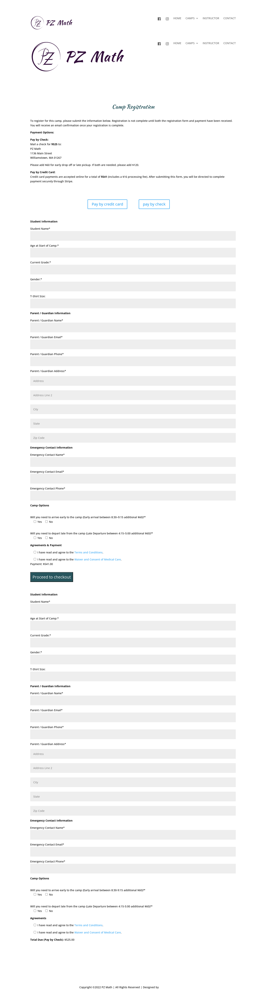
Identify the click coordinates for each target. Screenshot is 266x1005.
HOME (177, 18)
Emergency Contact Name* (133, 458)
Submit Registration (52, 949)
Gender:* (133, 282)
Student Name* (133, 232)
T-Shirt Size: (133, 299)
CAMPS (190, 18)
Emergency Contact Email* (133, 475)
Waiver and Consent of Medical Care (97, 559)
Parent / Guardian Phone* (133, 357)
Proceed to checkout (52, 577)
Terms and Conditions (88, 552)
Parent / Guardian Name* (133, 324)
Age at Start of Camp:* (133, 249)
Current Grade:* (133, 266)
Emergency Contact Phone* (133, 492)
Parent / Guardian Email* (133, 340)
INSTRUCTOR (211, 18)
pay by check (154, 204)
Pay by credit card (107, 204)
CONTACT (229, 18)
